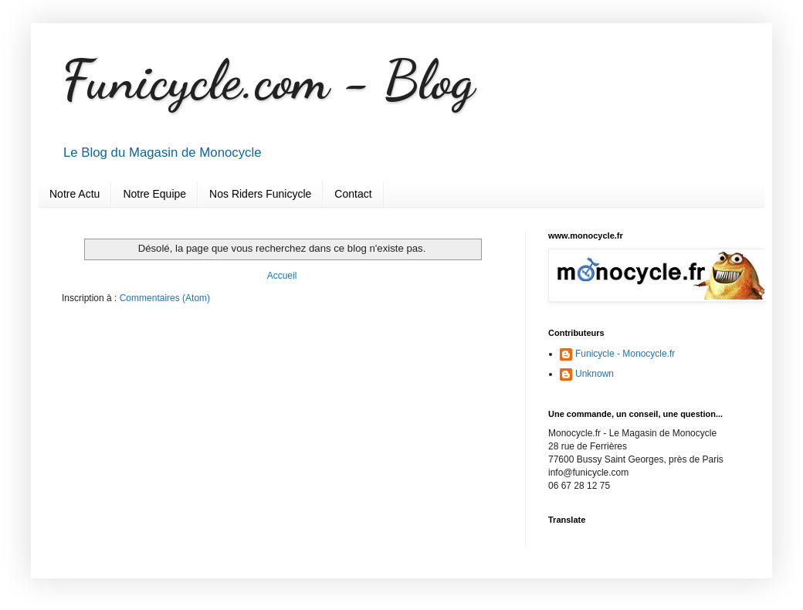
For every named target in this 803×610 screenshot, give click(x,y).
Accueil (282, 275)
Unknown (594, 373)
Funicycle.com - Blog (268, 80)
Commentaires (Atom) (165, 298)
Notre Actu (74, 194)
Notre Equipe (154, 194)
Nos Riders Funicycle (260, 194)
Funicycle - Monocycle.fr (625, 353)
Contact (352, 194)
